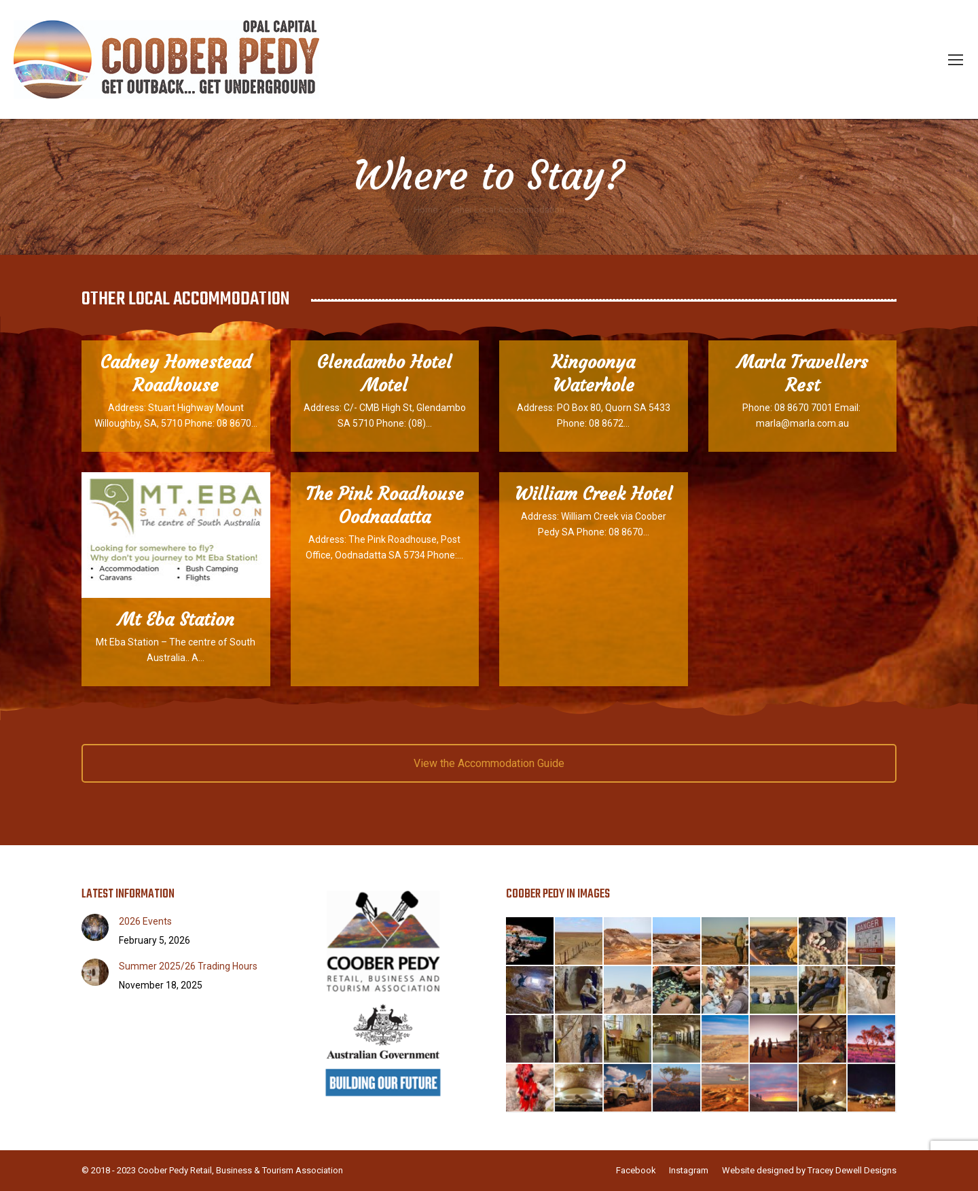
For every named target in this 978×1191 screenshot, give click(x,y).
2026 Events (145, 921)
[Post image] (95, 927)
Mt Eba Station (175, 619)
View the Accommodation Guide (489, 763)
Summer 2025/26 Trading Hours (188, 966)
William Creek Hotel (593, 494)
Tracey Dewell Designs (852, 1170)
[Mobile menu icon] (955, 60)
